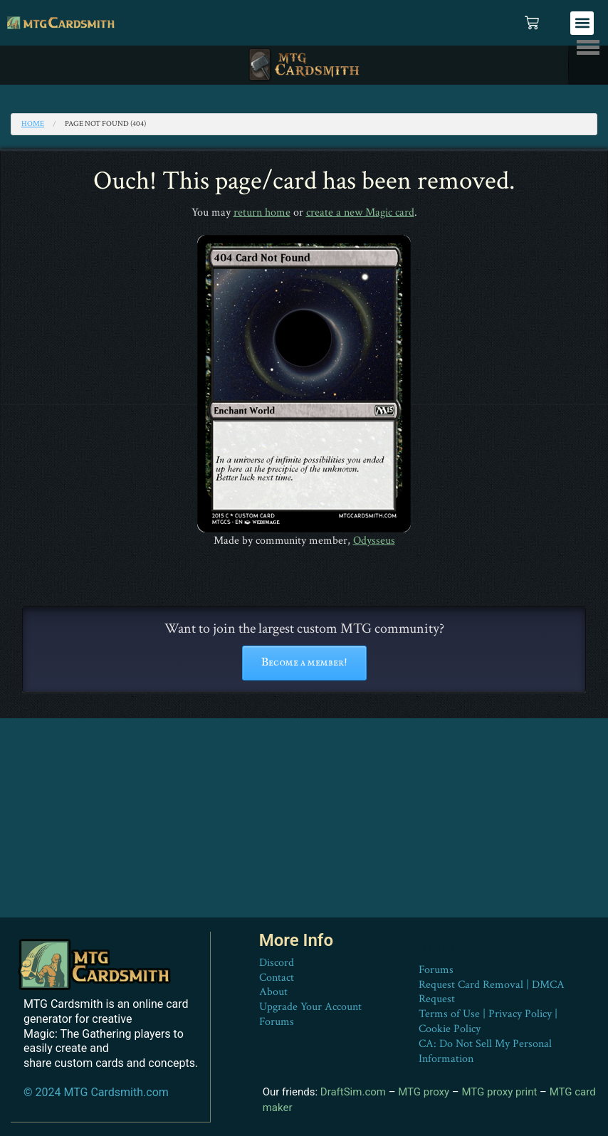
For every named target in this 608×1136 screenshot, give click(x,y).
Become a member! (304, 663)
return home (262, 212)
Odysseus (374, 540)
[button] (582, 23)
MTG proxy (423, 1091)
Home (32, 124)
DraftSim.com (353, 1091)
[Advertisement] (304, 817)
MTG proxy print (499, 1091)
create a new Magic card (360, 212)
